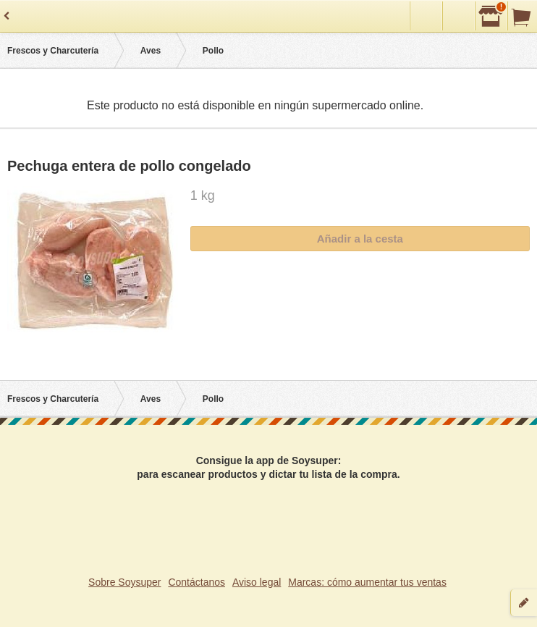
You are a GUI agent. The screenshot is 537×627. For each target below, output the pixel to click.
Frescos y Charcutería (52, 51)
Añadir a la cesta (360, 238)
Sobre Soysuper (124, 582)
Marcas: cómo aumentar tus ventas (367, 582)
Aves (150, 51)
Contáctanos (196, 582)
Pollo (213, 51)
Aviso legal (256, 582)
